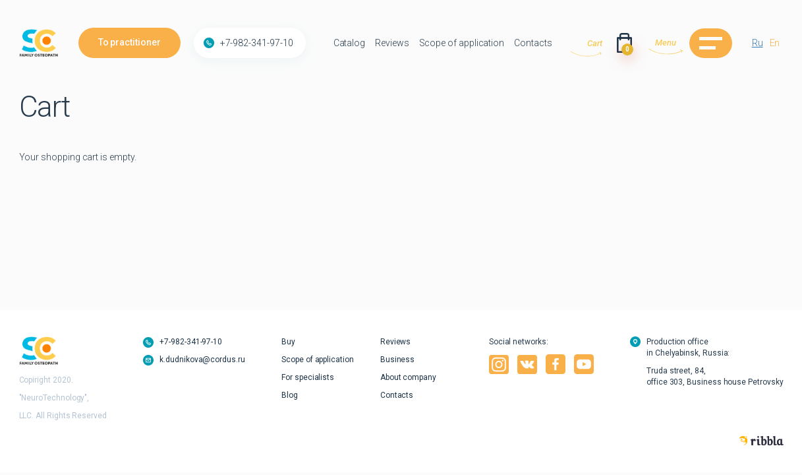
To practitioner (129, 42)
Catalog (349, 43)
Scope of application (462, 43)
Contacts (533, 43)
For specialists (307, 377)
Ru (757, 43)
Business (397, 359)
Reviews (392, 43)
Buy (288, 341)
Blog (289, 395)
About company (408, 377)
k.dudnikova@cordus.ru (202, 359)
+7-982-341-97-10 (256, 43)
